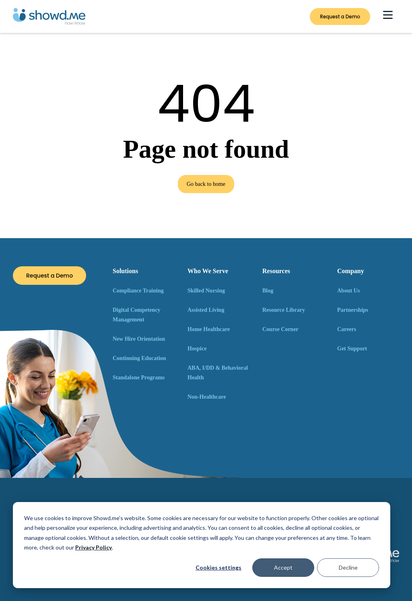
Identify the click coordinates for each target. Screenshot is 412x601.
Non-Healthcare (206, 397)
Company (350, 271)
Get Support (352, 349)
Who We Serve (207, 271)
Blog (267, 291)
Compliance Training (138, 291)
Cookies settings (218, 567)
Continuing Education (139, 358)
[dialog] (201, 545)
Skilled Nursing (206, 291)
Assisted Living (205, 310)
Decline (348, 567)
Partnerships (352, 310)
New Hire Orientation (139, 339)
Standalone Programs (139, 378)
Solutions (125, 271)
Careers (346, 329)
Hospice (196, 349)
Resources (276, 271)
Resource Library (283, 310)
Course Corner (280, 329)
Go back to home (206, 184)
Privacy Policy (93, 547)
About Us (348, 291)
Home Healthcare (208, 329)
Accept (283, 567)
